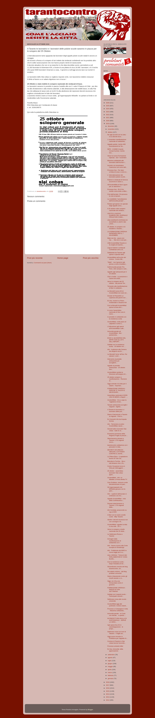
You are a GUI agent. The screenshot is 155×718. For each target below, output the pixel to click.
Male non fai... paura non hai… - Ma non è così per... (117, 239)
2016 (108, 688)
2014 (108, 694)
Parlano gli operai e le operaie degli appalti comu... (117, 205)
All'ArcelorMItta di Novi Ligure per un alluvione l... (117, 185)
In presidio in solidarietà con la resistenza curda (116, 318)
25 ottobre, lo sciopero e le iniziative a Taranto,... (116, 227)
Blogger (90, 709)
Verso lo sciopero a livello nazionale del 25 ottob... (116, 530)
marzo (110, 672)
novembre (111, 129)
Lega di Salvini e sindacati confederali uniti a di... (116, 248)
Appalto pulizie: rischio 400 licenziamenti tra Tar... (116, 145)
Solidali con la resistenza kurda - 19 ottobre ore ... (116, 345)
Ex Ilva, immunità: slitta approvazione (115, 650)
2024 (108, 108)
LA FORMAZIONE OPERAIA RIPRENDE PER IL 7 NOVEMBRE (117, 233)
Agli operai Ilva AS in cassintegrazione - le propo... (115, 626)
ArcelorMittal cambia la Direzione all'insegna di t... (117, 373)
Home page (62, 258)
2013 (108, 697)
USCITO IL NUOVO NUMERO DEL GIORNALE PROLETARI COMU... (117, 215)
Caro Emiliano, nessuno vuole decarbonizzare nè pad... (117, 483)
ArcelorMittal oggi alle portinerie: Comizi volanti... (117, 605)
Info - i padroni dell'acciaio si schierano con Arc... (117, 495)
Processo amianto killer (115, 646)
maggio (110, 666)
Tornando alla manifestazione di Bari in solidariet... (117, 287)
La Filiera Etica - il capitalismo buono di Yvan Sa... (117, 457)
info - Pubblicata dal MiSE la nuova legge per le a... (117, 551)
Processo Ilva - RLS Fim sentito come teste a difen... (117, 190)
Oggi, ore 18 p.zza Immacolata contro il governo (115, 583)
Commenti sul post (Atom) (43, 263)
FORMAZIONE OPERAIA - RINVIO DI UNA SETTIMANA (116, 589)
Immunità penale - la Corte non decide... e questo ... (116, 614)
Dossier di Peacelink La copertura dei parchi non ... (117, 296)
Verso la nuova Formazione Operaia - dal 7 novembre (116, 156)
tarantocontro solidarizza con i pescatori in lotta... (117, 446)
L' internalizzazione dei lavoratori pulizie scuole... (116, 176)
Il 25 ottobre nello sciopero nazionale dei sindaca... (116, 209)
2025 (108, 106)
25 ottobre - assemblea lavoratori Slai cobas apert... (115, 472)
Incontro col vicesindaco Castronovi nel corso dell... (117, 166)
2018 (108, 682)
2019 (108, 123)
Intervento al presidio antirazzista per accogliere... (114, 361)
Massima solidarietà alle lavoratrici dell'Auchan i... (116, 161)
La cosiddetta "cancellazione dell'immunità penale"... (117, 200)
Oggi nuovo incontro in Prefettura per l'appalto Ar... (117, 637)
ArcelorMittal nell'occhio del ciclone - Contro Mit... (116, 258)
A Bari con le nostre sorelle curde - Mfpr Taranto (116, 516)
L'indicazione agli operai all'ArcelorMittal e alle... (116, 327)
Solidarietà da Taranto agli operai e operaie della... (116, 253)
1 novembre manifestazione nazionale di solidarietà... (116, 140)
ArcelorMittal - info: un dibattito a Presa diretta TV (117, 478)
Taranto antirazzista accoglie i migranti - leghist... (117, 406)
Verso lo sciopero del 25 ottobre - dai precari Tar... (116, 282)
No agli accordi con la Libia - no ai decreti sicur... (117, 135)
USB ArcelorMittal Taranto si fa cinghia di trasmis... (116, 244)
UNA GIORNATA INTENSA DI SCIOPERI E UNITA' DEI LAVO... (117, 222)
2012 (108, 700)
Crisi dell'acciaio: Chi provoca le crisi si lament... (117, 195)
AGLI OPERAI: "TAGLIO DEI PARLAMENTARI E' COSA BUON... (117, 557)
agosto (110, 657)
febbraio (111, 675)
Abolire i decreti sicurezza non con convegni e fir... (117, 520)
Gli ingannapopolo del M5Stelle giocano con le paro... (116, 489)
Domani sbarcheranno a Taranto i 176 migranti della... (115, 505)
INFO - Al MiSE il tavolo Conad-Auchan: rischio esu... (116, 151)
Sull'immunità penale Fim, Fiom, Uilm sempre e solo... (117, 268)
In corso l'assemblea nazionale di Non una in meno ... (116, 312)
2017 (108, 685)
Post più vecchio (90, 258)
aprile (110, 669)
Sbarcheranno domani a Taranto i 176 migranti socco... (115, 440)
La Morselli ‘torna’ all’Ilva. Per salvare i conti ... (117, 355)
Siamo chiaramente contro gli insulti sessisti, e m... (117, 577)
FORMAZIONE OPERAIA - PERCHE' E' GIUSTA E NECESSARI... (116, 390)
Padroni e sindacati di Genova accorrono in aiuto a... (117, 180)
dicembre (111, 126)
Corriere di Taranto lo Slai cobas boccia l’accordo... (116, 642)
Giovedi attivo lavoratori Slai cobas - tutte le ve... (116, 430)
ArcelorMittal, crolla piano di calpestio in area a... (116, 322)
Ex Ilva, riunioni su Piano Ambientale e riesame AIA (117, 301)
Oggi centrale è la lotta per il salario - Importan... (116, 384)
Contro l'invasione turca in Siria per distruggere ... (116, 467)
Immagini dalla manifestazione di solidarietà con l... (114, 540)
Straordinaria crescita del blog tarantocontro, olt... (117, 567)
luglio (110, 660)
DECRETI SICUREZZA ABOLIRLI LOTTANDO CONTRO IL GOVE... (116, 451)
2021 (108, 117)
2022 (108, 114)
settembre (111, 654)
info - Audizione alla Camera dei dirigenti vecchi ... (117, 350)
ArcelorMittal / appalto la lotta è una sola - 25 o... (117, 525)
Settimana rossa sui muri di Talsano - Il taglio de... (116, 632)
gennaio (111, 678)
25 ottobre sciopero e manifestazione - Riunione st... (117, 379)
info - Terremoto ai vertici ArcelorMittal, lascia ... (115, 425)
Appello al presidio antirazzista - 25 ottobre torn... (116, 367)
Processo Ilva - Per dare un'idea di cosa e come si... (117, 171)
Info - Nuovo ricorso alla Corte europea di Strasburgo (117, 546)
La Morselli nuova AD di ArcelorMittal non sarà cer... (117, 292)
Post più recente (35, 258)
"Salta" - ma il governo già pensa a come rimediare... (117, 263)
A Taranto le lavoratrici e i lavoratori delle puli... (116, 410)
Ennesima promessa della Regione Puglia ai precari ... (117, 434)
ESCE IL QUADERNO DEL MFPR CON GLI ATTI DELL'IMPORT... (116, 339)
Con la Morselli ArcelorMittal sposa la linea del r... (116, 306)
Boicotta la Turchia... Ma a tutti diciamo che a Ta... (116, 462)
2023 (108, 112)
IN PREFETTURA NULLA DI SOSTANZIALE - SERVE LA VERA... (117, 620)
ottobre (110, 132)
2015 (108, 691)
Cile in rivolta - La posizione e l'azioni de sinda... (117, 277)
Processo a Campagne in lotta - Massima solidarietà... (117, 609)
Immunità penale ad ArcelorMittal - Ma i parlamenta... (114, 333)
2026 (108, 103)
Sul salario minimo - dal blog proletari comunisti (117, 572)
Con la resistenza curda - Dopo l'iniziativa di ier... (116, 563)
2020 (108, 120)
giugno (110, 663)
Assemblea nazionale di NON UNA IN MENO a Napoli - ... (117, 396)
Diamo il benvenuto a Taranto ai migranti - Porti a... (117, 415)
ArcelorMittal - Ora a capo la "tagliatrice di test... (116, 401)
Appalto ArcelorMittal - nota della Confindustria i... (116, 499)
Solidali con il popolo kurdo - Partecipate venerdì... (117, 595)
